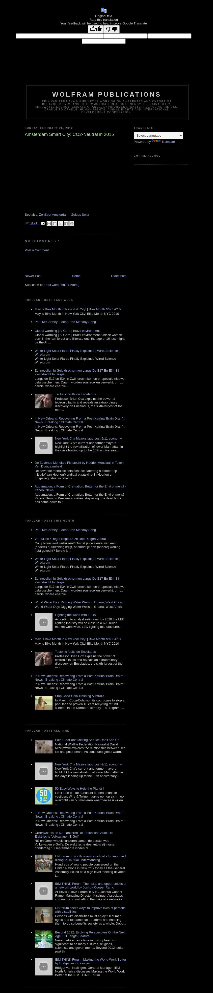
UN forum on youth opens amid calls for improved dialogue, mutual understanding (90, 858)
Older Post (118, 276)
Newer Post (33, 276)
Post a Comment (37, 250)
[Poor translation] (112, 29)
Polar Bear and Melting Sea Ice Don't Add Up (87, 740)
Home (76, 276)
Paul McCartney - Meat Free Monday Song (65, 322)
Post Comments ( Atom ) (62, 285)
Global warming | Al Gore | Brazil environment (67, 331)
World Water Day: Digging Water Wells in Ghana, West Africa (78, 602)
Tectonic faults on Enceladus (75, 394)
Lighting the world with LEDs (75, 615)
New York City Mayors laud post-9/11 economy (88, 438)
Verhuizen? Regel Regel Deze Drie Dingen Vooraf (70, 539)
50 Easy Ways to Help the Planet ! (79, 788)
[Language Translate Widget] (158, 135)
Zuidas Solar (80, 214)
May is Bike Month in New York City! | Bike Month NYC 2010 (78, 309)
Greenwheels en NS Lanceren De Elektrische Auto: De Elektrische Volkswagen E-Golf (74, 834)
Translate (163, 142)
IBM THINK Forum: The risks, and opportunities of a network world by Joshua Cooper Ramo (90, 885)
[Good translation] (96, 29)
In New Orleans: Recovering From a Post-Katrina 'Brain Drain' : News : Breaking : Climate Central (80, 420)
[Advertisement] (54, 262)
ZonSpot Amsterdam (54, 214)
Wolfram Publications (106, 94)
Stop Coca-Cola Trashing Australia (79, 696)
